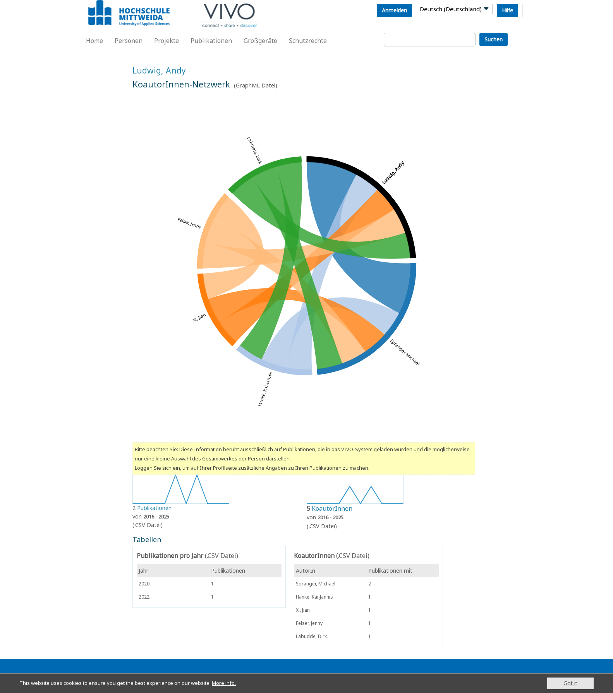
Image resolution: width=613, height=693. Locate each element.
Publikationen (211, 40)
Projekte (166, 40)
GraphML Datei (255, 85)
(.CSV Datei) (147, 525)
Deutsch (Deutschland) (451, 9)
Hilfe (507, 10)
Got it (570, 683)
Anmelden (394, 10)
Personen (129, 40)
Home (94, 40)
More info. (236, 683)
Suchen (493, 39)
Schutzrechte (308, 40)
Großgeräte (260, 40)
